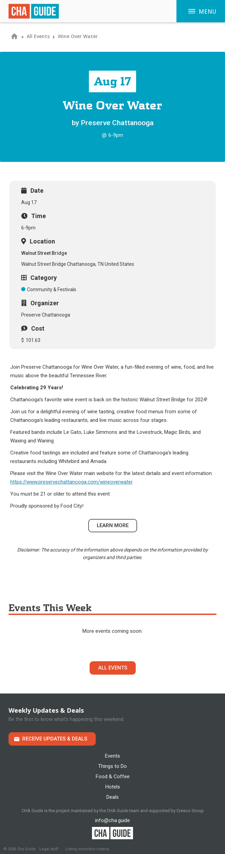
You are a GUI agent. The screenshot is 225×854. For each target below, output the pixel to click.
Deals (112, 797)
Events (112, 756)
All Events (112, 668)
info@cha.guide (112, 820)
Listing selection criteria (87, 849)
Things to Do (112, 766)
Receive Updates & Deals (54, 739)
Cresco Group (190, 810)
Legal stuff (48, 849)
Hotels (112, 787)
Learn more (113, 525)
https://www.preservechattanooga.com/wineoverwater (71, 482)
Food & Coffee (113, 776)
